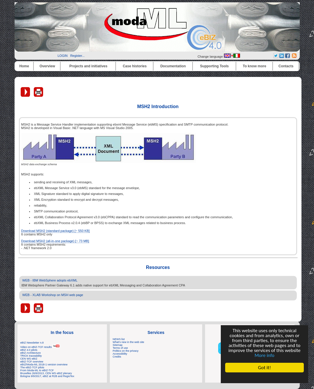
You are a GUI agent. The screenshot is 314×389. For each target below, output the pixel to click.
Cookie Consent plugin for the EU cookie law (264, 377)
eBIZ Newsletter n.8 (32, 342)
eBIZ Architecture (30, 352)
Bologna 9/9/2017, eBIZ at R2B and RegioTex (47, 376)
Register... (77, 55)
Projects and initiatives (88, 66)
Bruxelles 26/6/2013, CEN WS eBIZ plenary (46, 373)
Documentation (173, 66)
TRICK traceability (31, 355)
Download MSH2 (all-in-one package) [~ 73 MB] (55, 241)
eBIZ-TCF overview (31, 361)
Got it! (264, 368)
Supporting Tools (214, 66)
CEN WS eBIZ (29, 358)
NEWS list (119, 339)
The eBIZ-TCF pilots (32, 367)
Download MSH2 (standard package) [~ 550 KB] (55, 231)
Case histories (135, 66)
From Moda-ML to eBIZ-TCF (37, 370)
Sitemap (118, 345)
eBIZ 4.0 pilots (29, 349)
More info (264, 355)
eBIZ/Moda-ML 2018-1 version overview (44, 364)
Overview (47, 66)
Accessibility (120, 353)
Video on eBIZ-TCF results (40, 347)
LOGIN (63, 55)
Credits (117, 356)
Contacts (285, 66)
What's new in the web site (128, 342)
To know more (254, 66)
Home (24, 66)
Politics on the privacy (126, 350)
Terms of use (120, 347)
